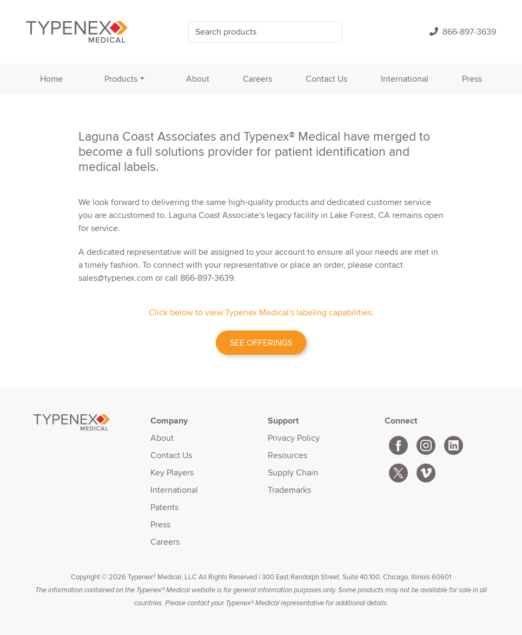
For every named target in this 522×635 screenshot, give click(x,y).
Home (51, 78)
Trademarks (289, 490)
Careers (257, 78)
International (404, 78)
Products (120, 78)
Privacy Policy (294, 438)
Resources (287, 455)
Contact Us (326, 78)
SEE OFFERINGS (261, 342)
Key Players (172, 472)
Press (472, 78)
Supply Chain (293, 472)
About (197, 78)
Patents (164, 507)
